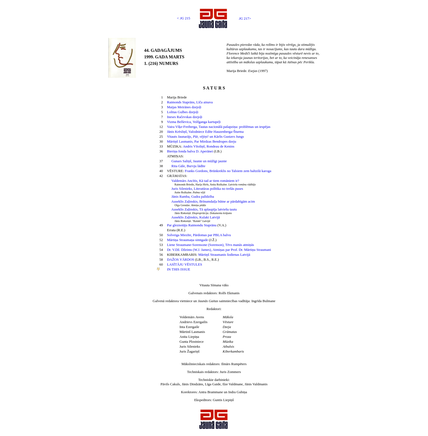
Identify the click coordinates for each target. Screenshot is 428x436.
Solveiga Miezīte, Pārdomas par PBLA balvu (199, 235)
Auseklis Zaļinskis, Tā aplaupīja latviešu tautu (204, 209)
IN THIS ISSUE (178, 269)
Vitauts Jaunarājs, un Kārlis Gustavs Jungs (205, 136)
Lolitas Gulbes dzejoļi (182, 112)
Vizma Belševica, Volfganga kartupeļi (194, 122)
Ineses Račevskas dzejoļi (184, 117)
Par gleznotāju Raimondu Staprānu (192, 225)
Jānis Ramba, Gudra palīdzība (192, 196)
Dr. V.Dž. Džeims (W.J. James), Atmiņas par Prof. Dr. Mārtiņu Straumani (219, 250)
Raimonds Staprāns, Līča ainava (190, 102)
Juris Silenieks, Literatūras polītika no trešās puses (207, 189)
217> (245, 18)
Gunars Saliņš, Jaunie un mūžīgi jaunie (199, 161)
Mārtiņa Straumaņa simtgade (187, 240)
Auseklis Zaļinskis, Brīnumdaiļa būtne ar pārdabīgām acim (213, 201)
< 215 (183, 18)
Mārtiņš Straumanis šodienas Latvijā (224, 254)
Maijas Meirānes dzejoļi (184, 107)
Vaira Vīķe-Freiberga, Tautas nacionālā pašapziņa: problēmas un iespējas (219, 127)
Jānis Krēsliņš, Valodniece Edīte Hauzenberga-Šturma (205, 132)
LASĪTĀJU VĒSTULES (184, 264)
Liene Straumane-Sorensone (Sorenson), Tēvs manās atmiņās (210, 245)
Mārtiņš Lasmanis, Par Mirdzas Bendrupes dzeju (201, 141)
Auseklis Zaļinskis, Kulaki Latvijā (195, 217)
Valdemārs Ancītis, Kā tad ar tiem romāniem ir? (205, 181)
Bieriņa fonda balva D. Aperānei (190, 151)
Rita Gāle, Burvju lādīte (188, 166)
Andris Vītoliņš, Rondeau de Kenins (208, 146)
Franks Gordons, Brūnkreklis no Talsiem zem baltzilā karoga (228, 171)
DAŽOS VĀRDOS (180, 259)
